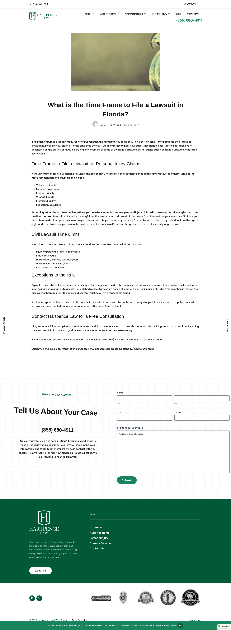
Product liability (45, 193)
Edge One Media (80, 620)
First (119, 403)
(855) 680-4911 (116, 339)
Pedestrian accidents (48, 205)
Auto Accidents (108, 13)
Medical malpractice (48, 189)
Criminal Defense (134, 13)
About (88, 13)
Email (120, 412)
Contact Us (193, 13)
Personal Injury (159, 13)
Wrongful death (45, 197)
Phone (177, 412)
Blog (178, 13)
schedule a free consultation (145, 339)
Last (175, 403)
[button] (224, 627)
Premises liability (46, 201)
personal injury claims (62, 177)
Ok (180, 625)
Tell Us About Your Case (130, 427)
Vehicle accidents (46, 185)
